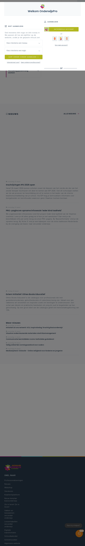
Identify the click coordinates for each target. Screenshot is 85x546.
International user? (13, 62)
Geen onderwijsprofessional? (30, 62)
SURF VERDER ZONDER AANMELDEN (24, 57)
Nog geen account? (61, 45)
